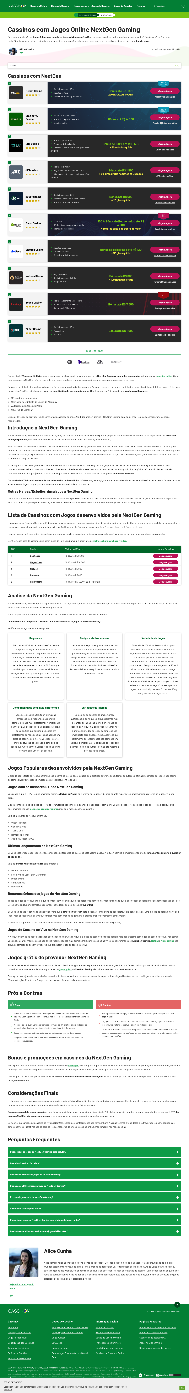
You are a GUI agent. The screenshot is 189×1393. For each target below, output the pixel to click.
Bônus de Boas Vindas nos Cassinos (157, 1327)
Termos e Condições (18, 1347)
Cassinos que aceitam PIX (152, 1337)
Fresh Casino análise (165, 229)
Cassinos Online (38, 5)
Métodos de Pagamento (108, 1332)
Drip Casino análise (165, 149)
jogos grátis (65, 969)
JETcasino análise (164, 176)
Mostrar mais (94, 350)
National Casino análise (165, 282)
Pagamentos (80, 5)
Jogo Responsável (17, 1337)
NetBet (34, 568)
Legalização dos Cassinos (21, 1342)
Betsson (34, 575)
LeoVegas (35, 555)
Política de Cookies (17, 1353)
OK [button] (182, 1388)
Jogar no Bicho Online (150, 1342)
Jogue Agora (165, 90)
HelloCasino (36, 581)
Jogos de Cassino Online (108, 1337)
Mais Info (8, 1389)
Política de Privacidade (19, 1358)
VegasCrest (36, 562)
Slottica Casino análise (165, 255)
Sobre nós (13, 1327)
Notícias (141, 5)
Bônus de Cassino (60, 5)
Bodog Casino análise (165, 308)
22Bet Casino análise (165, 335)
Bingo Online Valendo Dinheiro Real (70, 1327)
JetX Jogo (57, 1342)
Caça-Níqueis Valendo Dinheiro (67, 1332)
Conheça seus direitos (19, 1332)
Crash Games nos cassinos (109, 1347)
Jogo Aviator (58, 1337)
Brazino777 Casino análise (165, 123)
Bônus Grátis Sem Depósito (153, 1332)
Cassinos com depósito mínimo (155, 1347)
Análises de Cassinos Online (110, 1353)
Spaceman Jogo (60, 1347)
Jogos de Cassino (100, 5)
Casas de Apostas (123, 5)
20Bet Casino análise (165, 202)
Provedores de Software (87, 15)
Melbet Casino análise (165, 97)
